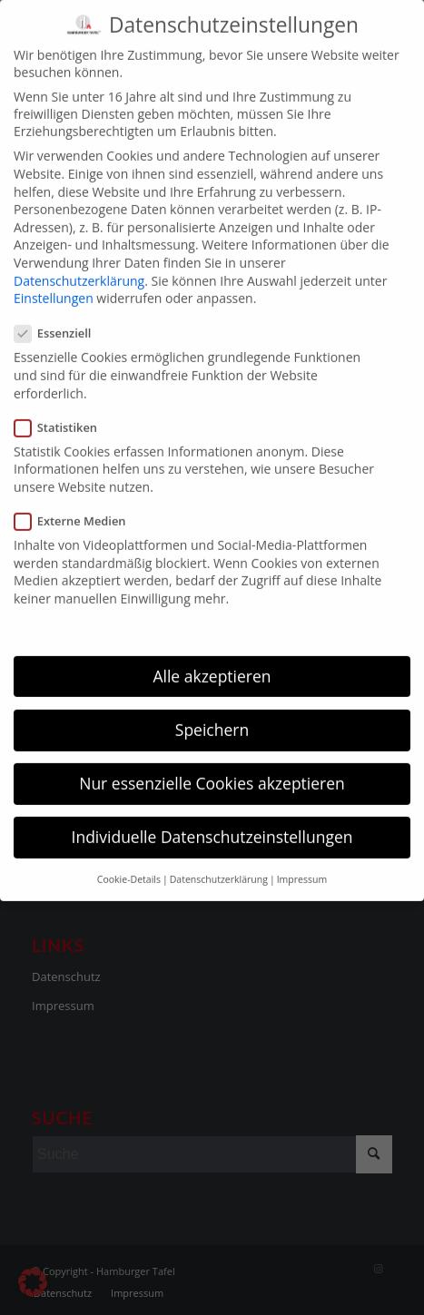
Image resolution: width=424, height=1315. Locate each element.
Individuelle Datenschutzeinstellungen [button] (212, 818)
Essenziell (60, 315)
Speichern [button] (212, 711)
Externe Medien (78, 503)
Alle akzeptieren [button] (212, 658)
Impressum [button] (302, 861)
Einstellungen (54, 280)
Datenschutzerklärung (79, 261)
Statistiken (63, 409)
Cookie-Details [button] (129, 861)
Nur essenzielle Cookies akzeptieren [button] (212, 765)
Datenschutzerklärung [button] (219, 861)
